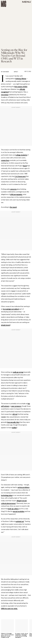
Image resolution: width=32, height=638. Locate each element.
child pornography (16, 194)
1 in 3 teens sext (20, 176)
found (25, 166)
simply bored (5, 325)
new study (4, 94)
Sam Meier (6, 71)
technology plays (6, 495)
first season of (19, 86)
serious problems (23, 487)
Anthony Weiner (20, 78)
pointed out (20, 521)
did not (15, 414)
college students (21, 155)
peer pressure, (16, 406)
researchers (5, 160)
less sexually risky (13, 422)
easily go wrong (18, 372)
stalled (14, 427)
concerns (13, 189)
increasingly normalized (11, 309)
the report (13, 207)
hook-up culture (13, 508)
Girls (25, 86)
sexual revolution (18, 511)
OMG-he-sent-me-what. (9, 608)
